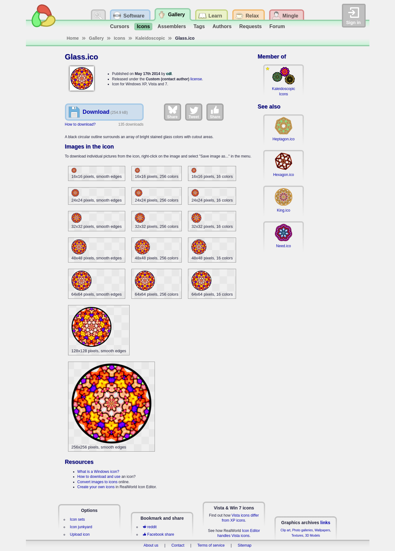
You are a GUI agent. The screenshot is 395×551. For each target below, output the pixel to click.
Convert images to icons (97, 482)
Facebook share (158, 534)
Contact (177, 545)
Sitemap (244, 545)
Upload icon (80, 534)
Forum (277, 26)
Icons (143, 26)
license (196, 79)
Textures (298, 535)
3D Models (312, 535)
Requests (250, 26)
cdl (168, 74)
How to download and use (99, 476)
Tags (199, 26)
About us (151, 545)
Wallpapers (322, 530)
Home (73, 38)
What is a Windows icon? (98, 471)
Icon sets (77, 519)
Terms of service (211, 545)
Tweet (194, 112)
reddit (149, 527)
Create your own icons (96, 487)
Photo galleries (302, 530)
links (325, 522)
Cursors (119, 26)
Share (172, 112)
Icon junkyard (81, 527)
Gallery (96, 38)
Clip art (285, 530)
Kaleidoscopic (150, 38)
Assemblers (172, 26)
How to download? (80, 124)
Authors (221, 26)
